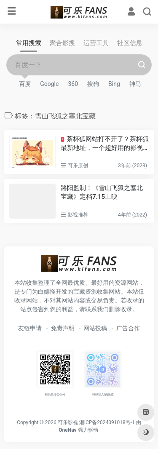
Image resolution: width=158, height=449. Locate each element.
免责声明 (63, 328)
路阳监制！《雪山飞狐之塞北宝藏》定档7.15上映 (102, 192)
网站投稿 (95, 328)
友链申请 (30, 328)
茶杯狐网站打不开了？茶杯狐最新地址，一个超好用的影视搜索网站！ (104, 144)
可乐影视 (68, 422)
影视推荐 (78, 215)
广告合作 (128, 328)
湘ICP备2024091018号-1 (107, 422)
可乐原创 (78, 165)
